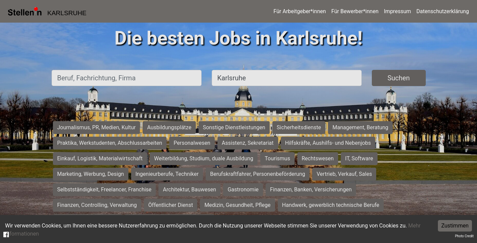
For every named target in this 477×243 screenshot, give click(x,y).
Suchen (398, 78)
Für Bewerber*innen (355, 11)
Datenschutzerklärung (442, 11)
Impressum (397, 11)
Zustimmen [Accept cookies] (455, 225)
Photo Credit (464, 236)
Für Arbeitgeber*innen (299, 11)
